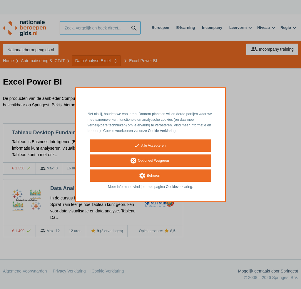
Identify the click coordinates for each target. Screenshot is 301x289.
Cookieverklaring (179, 187)
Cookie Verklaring (161, 131)
